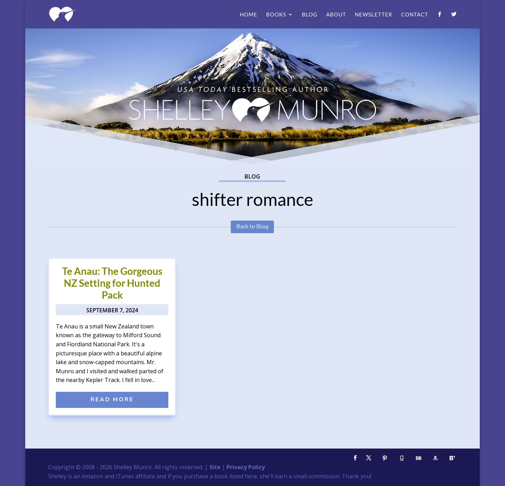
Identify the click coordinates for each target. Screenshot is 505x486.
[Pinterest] (385, 458)
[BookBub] (418, 458)
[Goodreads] (402, 458)
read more (112, 399)
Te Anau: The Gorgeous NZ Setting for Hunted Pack (112, 282)
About (336, 15)
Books (276, 15)
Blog (309, 15)
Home (248, 15)
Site (215, 467)
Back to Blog (252, 226)
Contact (414, 15)
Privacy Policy (246, 467)
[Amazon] (435, 458)
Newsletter (373, 15)
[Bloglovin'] (452, 458)
